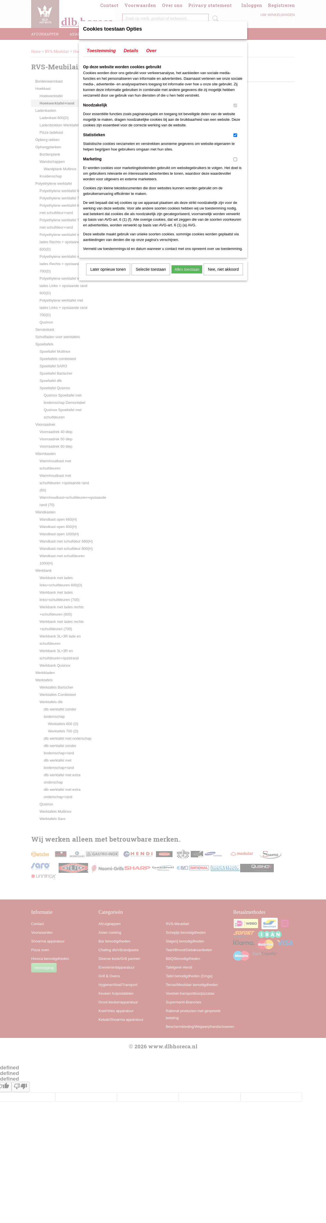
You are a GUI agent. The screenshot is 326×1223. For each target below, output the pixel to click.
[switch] (235, 105)
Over (151, 50)
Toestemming (101, 50)
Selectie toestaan (151, 269)
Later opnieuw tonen (108, 269)
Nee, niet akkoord (223, 269)
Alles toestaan (187, 269)
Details (130, 50)
